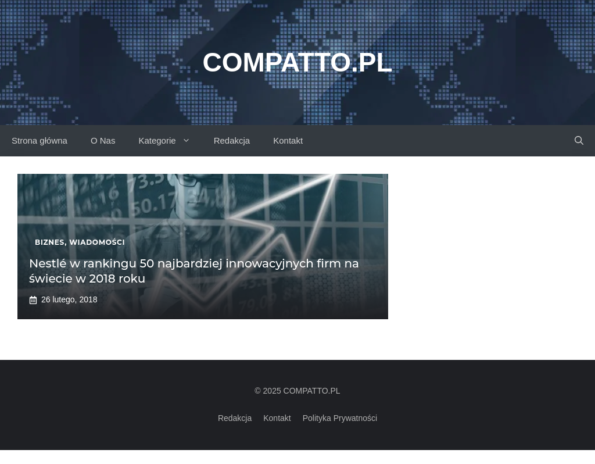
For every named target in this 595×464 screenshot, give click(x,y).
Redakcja (232, 140)
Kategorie (170, 140)
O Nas (103, 140)
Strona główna (39, 140)
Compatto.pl (297, 62)
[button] (579, 140)
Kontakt (288, 140)
